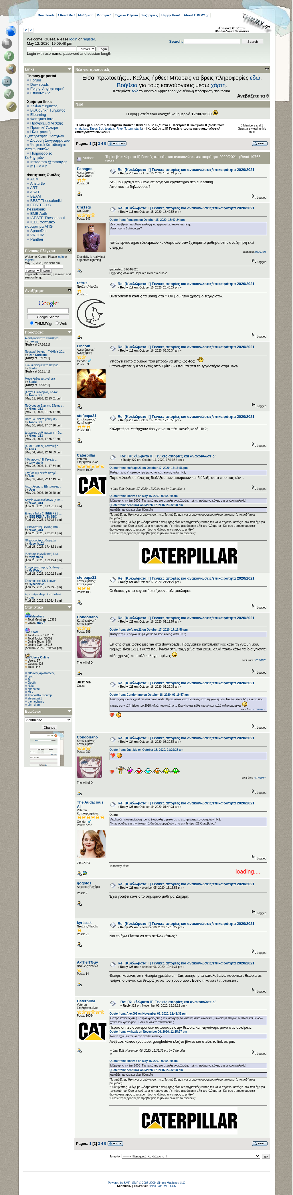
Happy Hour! (170, 15)
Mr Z (31, 692)
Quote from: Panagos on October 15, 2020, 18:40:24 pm (147, 219)
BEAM (35, 196)
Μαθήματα (85, 15)
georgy (33, 341)
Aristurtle (37, 183)
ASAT (34, 192)
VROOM (37, 235)
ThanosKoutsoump (40, 695)
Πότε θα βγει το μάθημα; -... (42, 419)
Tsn (30, 679)
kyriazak (84, 923)
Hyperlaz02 (36, 543)
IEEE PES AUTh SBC (43, 516)
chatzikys (81, 128)
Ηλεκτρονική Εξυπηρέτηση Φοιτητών (44, 134)
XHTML (163, 1186)
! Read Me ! (66, 15)
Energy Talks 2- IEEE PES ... (43, 513)
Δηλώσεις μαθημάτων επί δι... (43, 432)
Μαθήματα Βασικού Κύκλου (127, 125)
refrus (82, 283)
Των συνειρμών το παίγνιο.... (43, 365)
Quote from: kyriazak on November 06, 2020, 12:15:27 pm (148, 1031)
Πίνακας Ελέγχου (40, 251)
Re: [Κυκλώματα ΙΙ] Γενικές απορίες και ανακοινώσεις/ (167, 456)
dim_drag (34, 704)
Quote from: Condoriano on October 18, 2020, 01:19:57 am (149, 694)
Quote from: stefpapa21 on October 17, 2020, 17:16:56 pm (148, 467)
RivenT (121, 128)
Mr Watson (36, 570)
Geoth (31, 682)
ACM (34, 179)
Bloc (153, 1186)
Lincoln (83, 346)
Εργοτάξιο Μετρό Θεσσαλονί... (44, 594)
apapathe (34, 689)
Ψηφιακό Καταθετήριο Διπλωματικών (45, 147)
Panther (36, 239)
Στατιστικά (34, 607)
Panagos (84, 169)
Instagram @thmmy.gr (48, 162)
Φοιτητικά (104, 15)
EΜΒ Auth (38, 213)
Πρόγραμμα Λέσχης (46, 123)
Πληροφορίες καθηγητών (40, 540)
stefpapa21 (35, 698)
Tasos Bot (35, 395)
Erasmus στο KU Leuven (40, 580)
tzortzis (110, 128)
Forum (35, 80)
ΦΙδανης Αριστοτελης (41, 673)
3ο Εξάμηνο (159, 125)
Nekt (31, 685)
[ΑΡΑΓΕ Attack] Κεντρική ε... (42, 446)
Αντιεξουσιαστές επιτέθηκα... (43, 338)
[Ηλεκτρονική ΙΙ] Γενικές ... (41, 459)
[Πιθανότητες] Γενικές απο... (42, 527)
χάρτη (218, 85)
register (89, 39)
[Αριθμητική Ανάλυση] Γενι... (42, 553)
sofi (31, 476)
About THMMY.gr (196, 15)
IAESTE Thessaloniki (47, 218)
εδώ (255, 78)
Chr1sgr (84, 207)
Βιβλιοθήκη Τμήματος (47, 110)
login (73, 39)
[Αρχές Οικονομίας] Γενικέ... (42, 392)
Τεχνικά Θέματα (126, 15)
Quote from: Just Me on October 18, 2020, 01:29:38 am (146, 749)
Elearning (38, 114)
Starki (33, 368)
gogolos (84, 883)
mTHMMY (38, 166)
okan (32, 597)
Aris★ (33, 449)
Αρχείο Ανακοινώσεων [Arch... (44, 500)
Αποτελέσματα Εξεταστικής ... (43, 486)
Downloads (46, 15)
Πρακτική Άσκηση (44, 127)
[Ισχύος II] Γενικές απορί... (41, 473)
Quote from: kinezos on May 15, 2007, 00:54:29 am (143, 496)
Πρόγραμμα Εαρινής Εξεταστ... (44, 405)
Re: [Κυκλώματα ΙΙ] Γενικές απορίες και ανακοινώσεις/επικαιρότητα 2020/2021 (186, 169)
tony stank (36, 462)
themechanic (36, 701)
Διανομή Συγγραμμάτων (50, 140)
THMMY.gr (82, 125)
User (32, 489)
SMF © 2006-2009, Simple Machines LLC (158, 1182)
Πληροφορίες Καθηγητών (38, 155)
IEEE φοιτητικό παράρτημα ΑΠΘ (40, 224)
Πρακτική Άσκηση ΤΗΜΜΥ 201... (45, 351)
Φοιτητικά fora (42, 119)
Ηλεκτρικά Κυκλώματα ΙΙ (189, 125)
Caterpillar (86, 455)
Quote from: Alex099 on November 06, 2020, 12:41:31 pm (147, 1013)
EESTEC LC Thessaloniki (38, 207)
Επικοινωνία (40, 93)
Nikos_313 (36, 408)
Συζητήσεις (149, 15)
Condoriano (87, 617)
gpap (31, 676)
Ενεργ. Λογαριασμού (47, 89)
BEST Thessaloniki (46, 200)
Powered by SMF (119, 1182)
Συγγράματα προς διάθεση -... (44, 567)
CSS (173, 1186)
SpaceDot (38, 231)
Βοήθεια (127, 85)
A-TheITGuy (87, 962)
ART (33, 188)
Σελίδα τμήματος (44, 106)
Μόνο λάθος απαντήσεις (40, 378)
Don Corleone (38, 354)
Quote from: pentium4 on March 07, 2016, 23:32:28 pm (146, 505)
